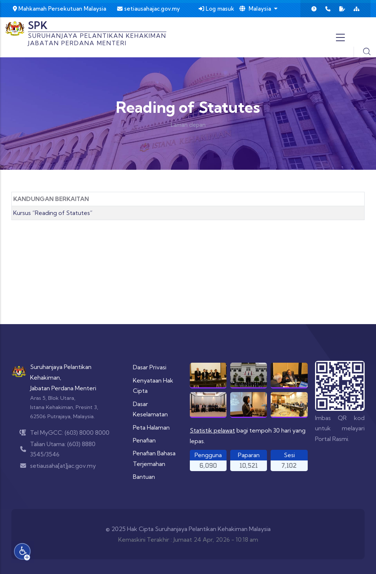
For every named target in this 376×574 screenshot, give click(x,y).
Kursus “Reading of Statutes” (53, 212)
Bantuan (144, 476)
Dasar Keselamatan (150, 409)
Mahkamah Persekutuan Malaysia (59, 8)
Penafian (144, 440)
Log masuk (216, 8)
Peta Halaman (151, 427)
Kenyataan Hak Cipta (153, 386)
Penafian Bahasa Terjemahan (154, 458)
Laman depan (188, 124)
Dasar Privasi (149, 367)
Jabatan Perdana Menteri (63, 388)
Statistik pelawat (212, 430)
